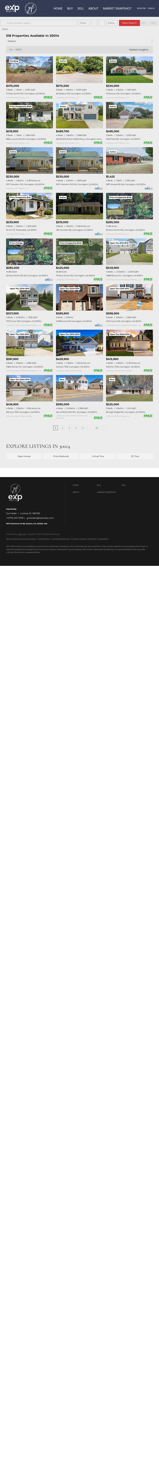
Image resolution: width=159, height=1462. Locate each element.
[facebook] (9, 557)
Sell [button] (81, 8)
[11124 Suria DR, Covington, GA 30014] (129, 297)
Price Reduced (61, 456)
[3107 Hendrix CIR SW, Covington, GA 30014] (79, 160)
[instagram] (18, 557)
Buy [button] (70, 8)
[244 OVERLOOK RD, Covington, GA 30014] (79, 388)
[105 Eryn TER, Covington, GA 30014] (129, 343)
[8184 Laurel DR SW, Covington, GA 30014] (29, 115)
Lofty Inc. (22, 534)
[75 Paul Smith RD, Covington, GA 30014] (79, 251)
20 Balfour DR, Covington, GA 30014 (73, 93)
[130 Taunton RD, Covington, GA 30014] (79, 206)
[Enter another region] (45, 23)
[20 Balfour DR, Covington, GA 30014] (79, 69)
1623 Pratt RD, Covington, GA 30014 (123, 139)
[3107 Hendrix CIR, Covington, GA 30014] (29, 160)
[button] (10, 23)
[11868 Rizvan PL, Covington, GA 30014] (129, 251)
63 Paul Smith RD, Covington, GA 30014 (125, 230)
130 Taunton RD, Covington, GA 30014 (74, 230)
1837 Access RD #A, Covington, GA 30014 (126, 184)
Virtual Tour (98, 456)
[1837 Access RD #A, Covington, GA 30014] (129, 160)
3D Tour (135, 456)
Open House (24, 456)
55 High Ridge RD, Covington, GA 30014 (125, 412)
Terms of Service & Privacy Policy (21, 539)
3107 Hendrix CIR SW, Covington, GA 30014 (77, 184)
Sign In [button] (151, 8)
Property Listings (79, 539)
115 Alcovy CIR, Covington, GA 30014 (123, 93)
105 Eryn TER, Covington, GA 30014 (123, 367)
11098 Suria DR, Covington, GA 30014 (74, 321)
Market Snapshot (117, 8)
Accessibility (103, 539)
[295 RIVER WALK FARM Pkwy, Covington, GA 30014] (79, 115)
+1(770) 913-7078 (14, 518)
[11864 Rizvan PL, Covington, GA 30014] (29, 343)
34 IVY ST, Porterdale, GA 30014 (21, 230)
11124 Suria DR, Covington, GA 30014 (123, 321)
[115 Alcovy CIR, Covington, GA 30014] (129, 69)
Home (58, 8)
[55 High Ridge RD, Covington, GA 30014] (129, 388)
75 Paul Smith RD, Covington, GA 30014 (75, 275)
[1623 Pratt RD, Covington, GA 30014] (129, 115)
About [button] (93, 8)
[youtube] (27, 557)
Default (12, 41)
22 (97, 428)
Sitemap (92, 539)
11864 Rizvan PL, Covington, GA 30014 (24, 367)
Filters (116, 23)
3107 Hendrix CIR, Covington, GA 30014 (25, 184)
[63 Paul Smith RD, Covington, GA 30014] (129, 206)
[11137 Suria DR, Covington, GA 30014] (29, 297)
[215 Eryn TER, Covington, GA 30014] (29, 388)
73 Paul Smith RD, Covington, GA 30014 (25, 93)
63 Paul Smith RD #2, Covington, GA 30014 (27, 275)
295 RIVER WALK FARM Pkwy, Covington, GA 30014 (81, 139)
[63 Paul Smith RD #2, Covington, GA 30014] (29, 251)
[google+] (36, 557)
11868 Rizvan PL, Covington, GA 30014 (124, 275)
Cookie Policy (44, 539)
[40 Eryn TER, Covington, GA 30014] (79, 343)
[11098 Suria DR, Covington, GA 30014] (79, 297)
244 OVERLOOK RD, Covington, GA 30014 (76, 412)
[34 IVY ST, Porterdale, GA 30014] (29, 206)
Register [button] (141, 8)
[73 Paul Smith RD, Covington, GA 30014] (29, 69)
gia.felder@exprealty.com (40, 518)
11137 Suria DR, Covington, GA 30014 (23, 321)
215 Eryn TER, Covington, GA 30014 (23, 412)
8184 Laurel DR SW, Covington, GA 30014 (26, 139)
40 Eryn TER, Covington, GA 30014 (73, 367)
